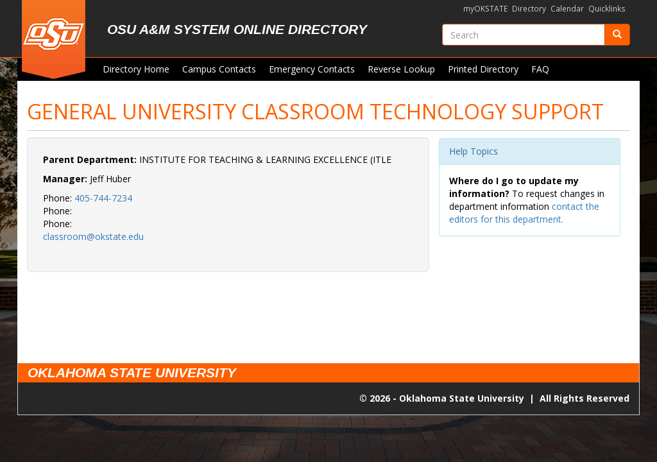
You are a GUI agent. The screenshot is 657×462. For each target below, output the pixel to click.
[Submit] (617, 35)
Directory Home (136, 69)
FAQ (540, 69)
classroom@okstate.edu (93, 236)
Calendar (567, 8)
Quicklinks (607, 8)
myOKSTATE (485, 8)
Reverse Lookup (401, 69)
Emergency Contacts (312, 69)
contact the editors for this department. (524, 212)
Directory (529, 8)
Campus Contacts (219, 69)
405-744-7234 (103, 198)
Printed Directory (483, 69)
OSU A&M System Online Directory (237, 29)
